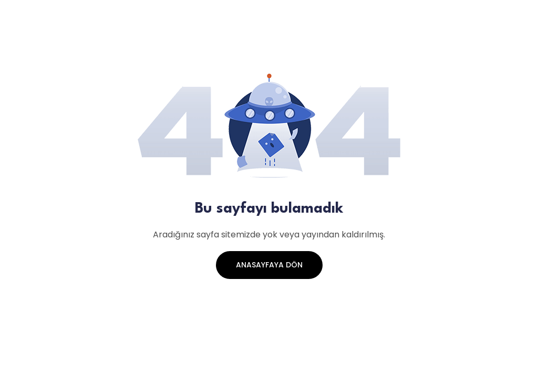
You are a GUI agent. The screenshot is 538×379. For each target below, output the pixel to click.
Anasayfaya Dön (269, 265)
